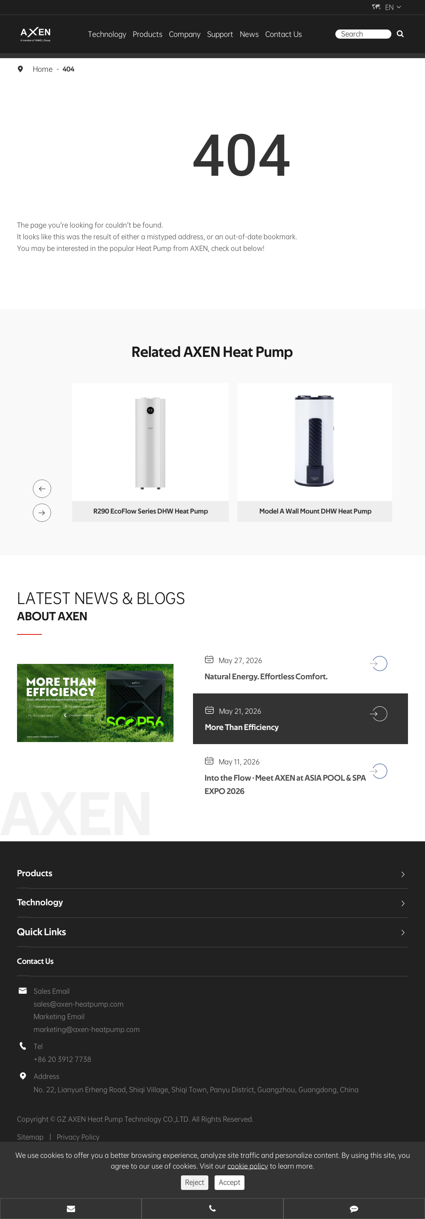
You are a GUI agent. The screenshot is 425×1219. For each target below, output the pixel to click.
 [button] (43, 483)
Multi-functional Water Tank (149, 511)
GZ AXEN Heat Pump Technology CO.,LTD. (113, 1140)
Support (217, 34)
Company (185, 34)
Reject (195, 1182)
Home (42, 69)
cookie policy (206, 1166)
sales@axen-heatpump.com (70, 1023)
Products (152, 34)
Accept (228, 1182)
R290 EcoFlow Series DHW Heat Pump (314, 511)
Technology (117, 34)
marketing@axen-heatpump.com (77, 1049)
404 (66, 69)
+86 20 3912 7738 (58, 1080)
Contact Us (273, 34)
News (243, 34)
